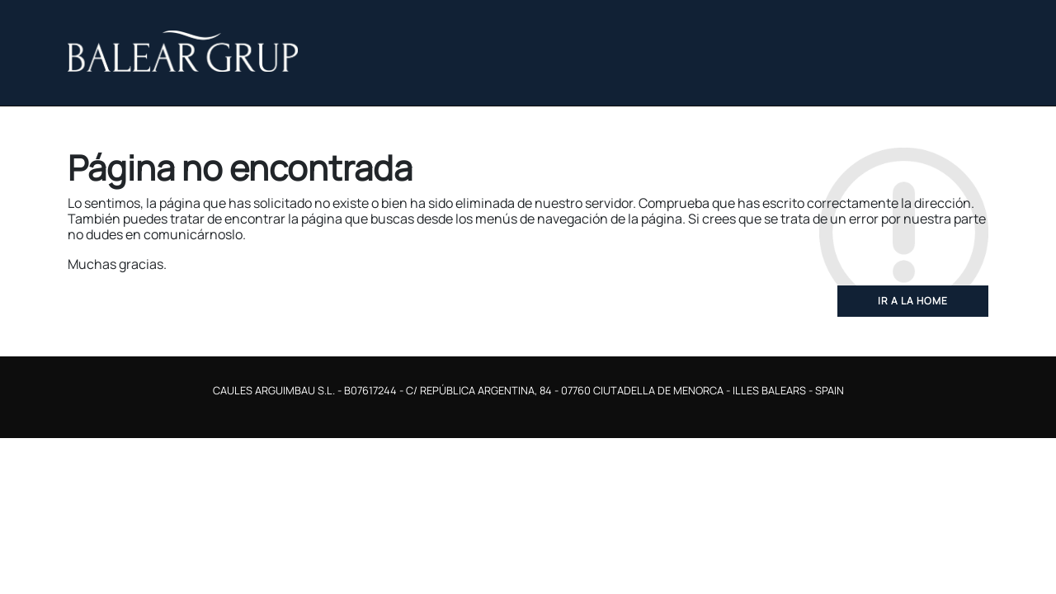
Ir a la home (913, 301)
